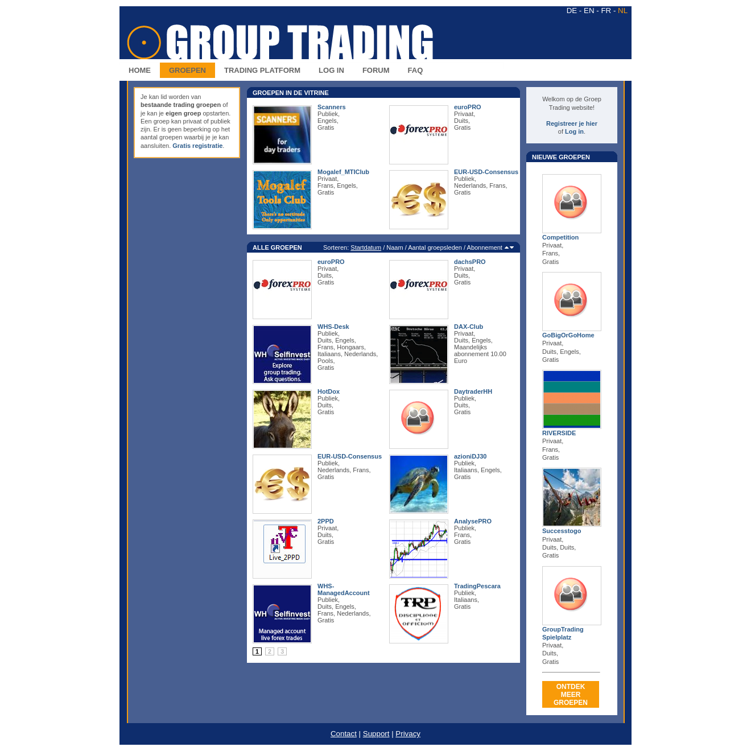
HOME (140, 70)
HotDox (328, 391)
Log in (574, 131)
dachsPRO (470, 261)
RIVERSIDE (559, 433)
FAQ (415, 70)
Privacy (407, 733)
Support (376, 733)
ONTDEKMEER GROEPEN (571, 695)
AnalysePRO (473, 521)
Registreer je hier (571, 123)
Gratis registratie (197, 145)
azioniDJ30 (470, 456)
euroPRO (467, 107)
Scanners (331, 107)
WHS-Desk (333, 326)
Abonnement (484, 247)
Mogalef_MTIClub (343, 171)
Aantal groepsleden (435, 247)
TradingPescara (477, 586)
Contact (344, 733)
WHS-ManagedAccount (343, 589)
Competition (560, 237)
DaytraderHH (473, 391)
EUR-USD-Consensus (486, 171)
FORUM (376, 70)
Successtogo (561, 530)
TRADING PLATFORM (262, 70)
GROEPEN (187, 70)
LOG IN (331, 70)
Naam (394, 247)
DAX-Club (468, 326)
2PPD (325, 521)
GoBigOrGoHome (568, 335)
